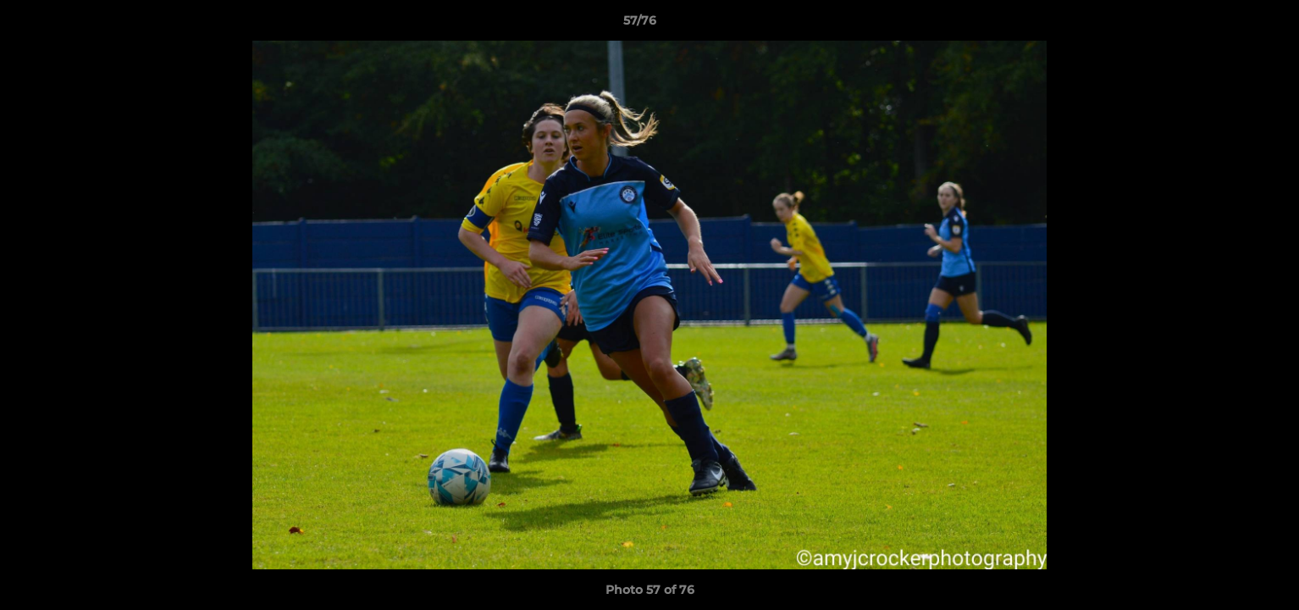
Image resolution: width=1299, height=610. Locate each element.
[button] (1228, 24)
